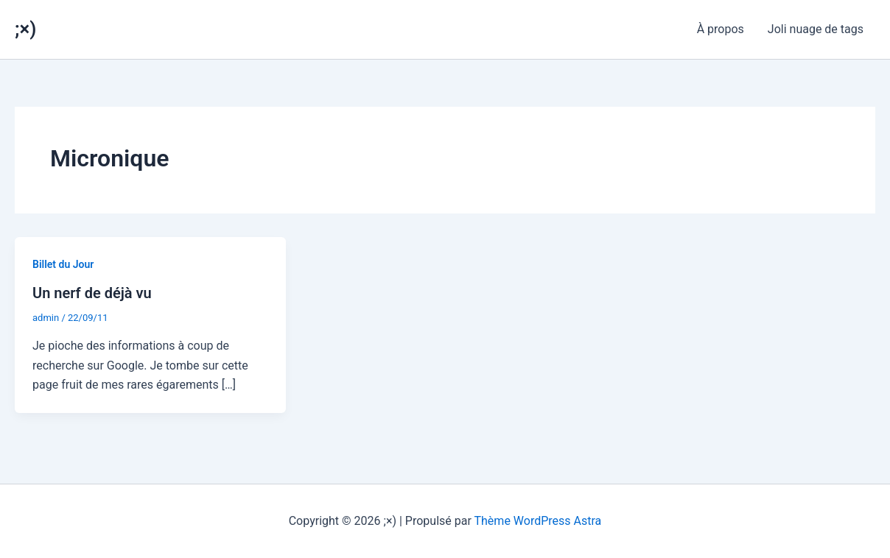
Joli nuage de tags (815, 29)
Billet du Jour (63, 264)
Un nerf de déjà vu (92, 293)
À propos (720, 29)
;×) (25, 29)
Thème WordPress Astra (538, 521)
